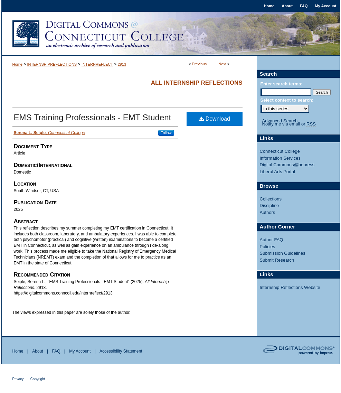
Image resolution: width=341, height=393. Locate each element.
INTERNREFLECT (97, 64)
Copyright (37, 379)
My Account (80, 351)
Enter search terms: (282, 83)
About (37, 351)
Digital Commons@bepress (287, 164)
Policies (267, 246)
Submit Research (277, 260)
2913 (122, 64)
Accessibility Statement (121, 351)
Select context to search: (287, 100)
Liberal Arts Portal (277, 171)
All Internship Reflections (197, 82)
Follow (166, 133)
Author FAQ (271, 239)
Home (17, 64)
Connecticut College (280, 151)
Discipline (269, 205)
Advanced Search (280, 120)
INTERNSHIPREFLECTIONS (52, 64)
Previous (199, 64)
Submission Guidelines (282, 253)
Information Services (280, 158)
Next (222, 64)
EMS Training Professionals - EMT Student (92, 117)
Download (214, 119)
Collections (271, 199)
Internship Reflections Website (290, 287)
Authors (267, 212)
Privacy (18, 379)
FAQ (56, 351)
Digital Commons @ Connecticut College (170, 34)
